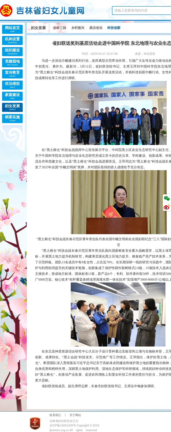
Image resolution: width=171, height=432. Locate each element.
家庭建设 (12, 96)
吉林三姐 (59, 28)
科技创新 (113, 28)
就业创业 (96, 28)
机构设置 (12, 41)
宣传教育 (12, 74)
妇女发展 (12, 108)
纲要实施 (12, 119)
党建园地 (12, 63)
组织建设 (12, 52)
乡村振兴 (77, 28)
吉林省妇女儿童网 (47, 10)
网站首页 (12, 29)
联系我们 (55, 415)
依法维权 (12, 85)
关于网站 (75, 415)
